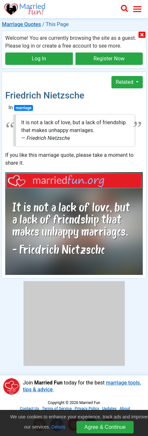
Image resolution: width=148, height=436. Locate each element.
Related (125, 82)
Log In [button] (39, 58)
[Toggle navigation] (137, 9)
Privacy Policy (87, 408)
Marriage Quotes (21, 24)
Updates (109, 408)
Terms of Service (57, 408)
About (125, 408)
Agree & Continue (104, 427)
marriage (24, 108)
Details (58, 426)
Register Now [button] (108, 58)
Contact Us (29, 408)
